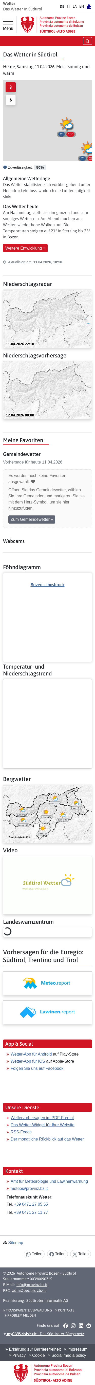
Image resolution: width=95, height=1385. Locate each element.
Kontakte (64, 1310)
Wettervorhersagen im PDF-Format (42, 1118)
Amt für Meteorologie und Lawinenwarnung (49, 1181)
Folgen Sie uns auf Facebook (37, 1068)
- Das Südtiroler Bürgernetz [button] (44, 1334)
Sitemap (15, 1242)
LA (75, 6)
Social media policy (67, 1355)
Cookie (37, 1355)
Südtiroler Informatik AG (47, 1300)
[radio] (11, 87)
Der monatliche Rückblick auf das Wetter (47, 1139)
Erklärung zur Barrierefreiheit (33, 1349)
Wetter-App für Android (31, 1054)
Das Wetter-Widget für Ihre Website (42, 1125)
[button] (87, 150)
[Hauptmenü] (8, 25)
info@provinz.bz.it (31, 1284)
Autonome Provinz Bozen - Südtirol (46, 1273)
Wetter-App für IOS (28, 1061)
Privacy (17, 1355)
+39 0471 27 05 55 (31, 1204)
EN (81, 6)
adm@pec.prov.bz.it (29, 1290)
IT (68, 6)
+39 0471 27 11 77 (31, 1212)
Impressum (75, 1349)
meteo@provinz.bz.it (29, 1188)
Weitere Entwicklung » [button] (25, 248)
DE (62, 6)
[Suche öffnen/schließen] (87, 41)
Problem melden (20, 1315)
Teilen (34, 1254)
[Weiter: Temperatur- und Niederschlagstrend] (47, 683)
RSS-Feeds (21, 1132)
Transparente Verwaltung (27, 1310)
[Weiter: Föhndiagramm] (47, 608)
